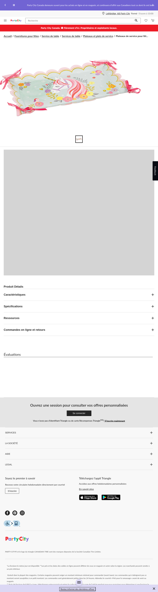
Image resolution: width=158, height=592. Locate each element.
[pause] (13, 5)
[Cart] (152, 21)
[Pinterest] (14, 512)
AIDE (79, 453)
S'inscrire (12, 491)
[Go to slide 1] (79, 139)
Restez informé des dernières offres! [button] (77, 589)
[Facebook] (7, 512)
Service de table (50, 36)
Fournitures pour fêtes (27, 36)
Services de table (71, 36)
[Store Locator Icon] (103, 13)
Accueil (8, 36)
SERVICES (79, 432)
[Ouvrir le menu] (5, 21)
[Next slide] (152, 5)
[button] (136, 21)
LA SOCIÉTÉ (79, 443)
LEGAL (79, 464)
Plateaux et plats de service (98, 36)
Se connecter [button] (79, 413)
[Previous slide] (5, 5)
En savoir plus (86, 489)
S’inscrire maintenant (114, 420)
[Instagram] (22, 512)
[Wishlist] (146, 21)
